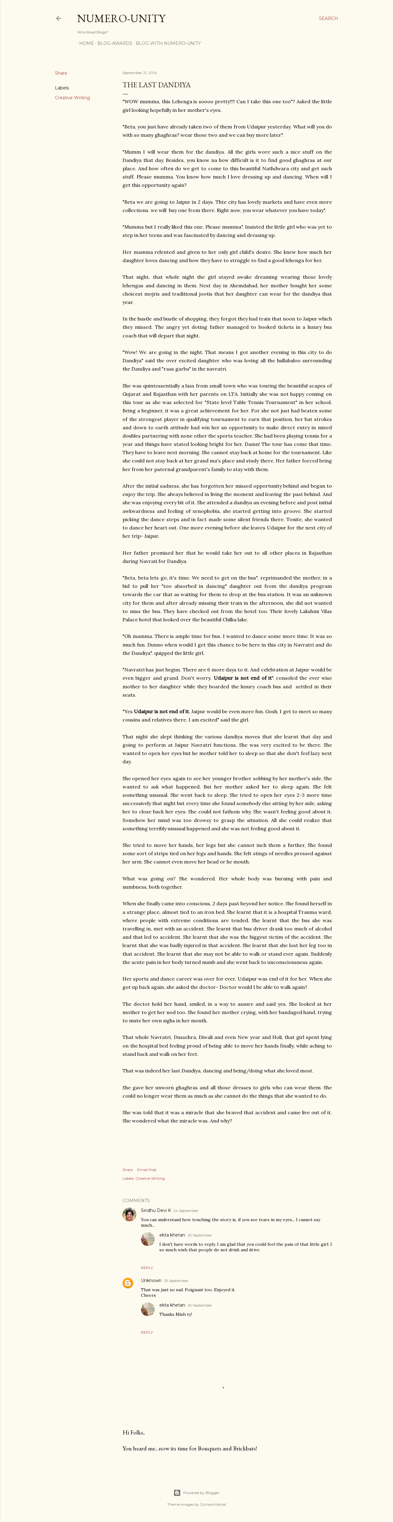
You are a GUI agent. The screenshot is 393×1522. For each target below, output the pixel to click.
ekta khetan (172, 1235)
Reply (147, 1267)
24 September (186, 1210)
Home (84, 43)
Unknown (151, 1280)
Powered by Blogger (196, 1492)
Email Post (147, 1169)
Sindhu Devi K (156, 1210)
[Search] (328, 18)
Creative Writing (72, 97)
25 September (200, 1235)
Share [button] (61, 73)
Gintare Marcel (213, 1504)
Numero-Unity (121, 18)
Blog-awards (112, 43)
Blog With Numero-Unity (166, 43)
